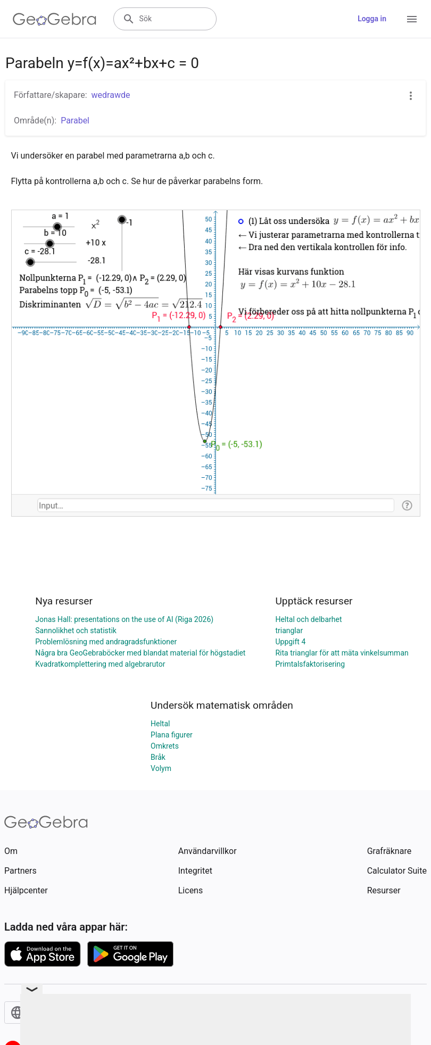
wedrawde (111, 95)
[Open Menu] (411, 19)
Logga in (372, 18)
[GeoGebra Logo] (54, 19)
